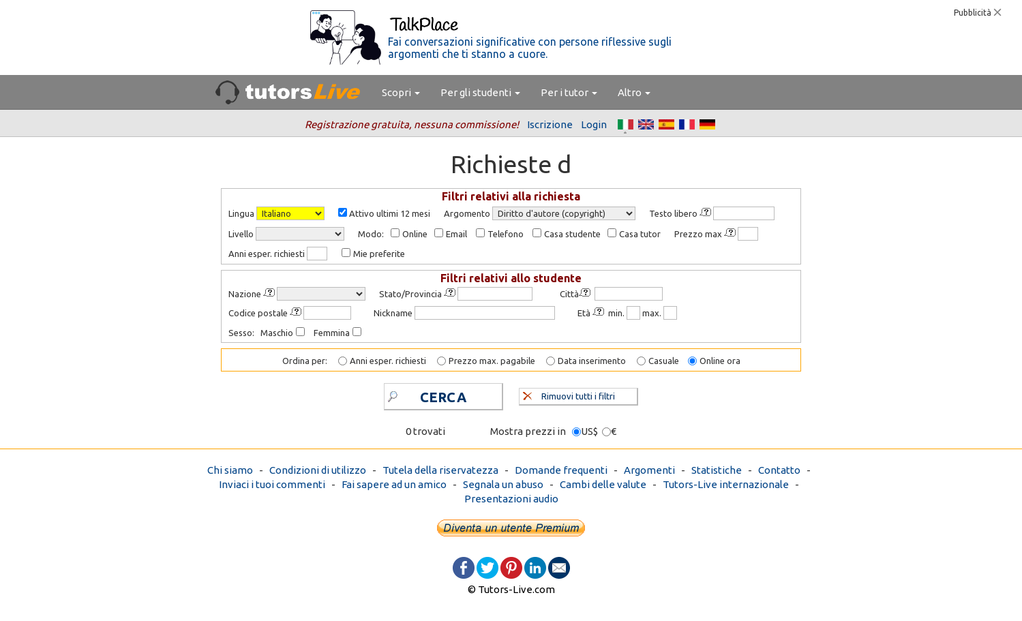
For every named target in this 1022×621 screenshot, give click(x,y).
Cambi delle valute (603, 484)
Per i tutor (569, 92)
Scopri (401, 92)
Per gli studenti (480, 92)
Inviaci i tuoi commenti (272, 484)
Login (594, 124)
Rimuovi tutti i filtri (569, 395)
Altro (634, 92)
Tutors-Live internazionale (726, 484)
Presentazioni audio (511, 498)
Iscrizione (550, 124)
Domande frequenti (561, 470)
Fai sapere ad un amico (394, 484)
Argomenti (649, 470)
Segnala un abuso (503, 484)
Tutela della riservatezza (440, 470)
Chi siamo (230, 470)
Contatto (779, 470)
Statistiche (716, 470)
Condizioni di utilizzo (317, 470)
